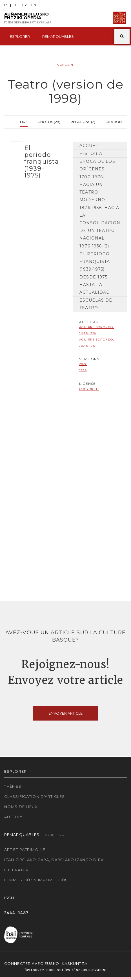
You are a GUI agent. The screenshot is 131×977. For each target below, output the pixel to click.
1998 (82, 370)
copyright (89, 389)
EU (15, 5)
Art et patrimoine (24, 849)
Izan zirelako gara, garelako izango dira (54, 859)
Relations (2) (82, 121)
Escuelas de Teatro (95, 304)
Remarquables (58, 36)
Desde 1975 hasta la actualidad (94, 285)
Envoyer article (65, 713)
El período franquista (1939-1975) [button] (41, 161)
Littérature (17, 870)
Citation (113, 121)
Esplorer (20, 36)
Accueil (89, 145)
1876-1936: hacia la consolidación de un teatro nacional (99, 223)
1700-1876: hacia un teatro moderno (92, 188)
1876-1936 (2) (94, 246)
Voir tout (56, 835)
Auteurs (14, 816)
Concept (65, 65)
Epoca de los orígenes (97, 165)
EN (33, 5)
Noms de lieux (21, 806)
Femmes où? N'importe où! (35, 880)
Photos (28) (49, 121)
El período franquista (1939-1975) (94, 261)
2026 (83, 364)
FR (24, 5)
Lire (24, 121)
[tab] (34, 160)
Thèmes (12, 786)
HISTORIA (90, 153)
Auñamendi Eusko (27, 18)
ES (6, 5)
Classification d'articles (34, 796)
